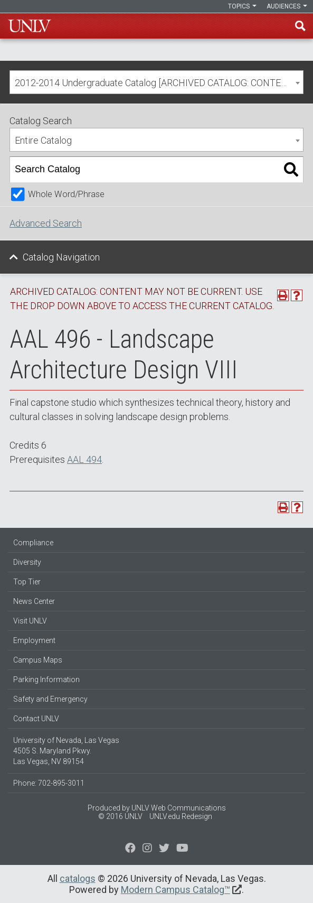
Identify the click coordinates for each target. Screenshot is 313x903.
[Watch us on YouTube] (182, 849)
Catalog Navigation (61, 257)
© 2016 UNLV (120, 816)
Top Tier (27, 582)
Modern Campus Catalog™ (175, 889)
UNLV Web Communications (178, 808)
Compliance (33, 542)
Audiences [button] (287, 6)
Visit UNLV (30, 621)
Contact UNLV (36, 718)
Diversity (27, 562)
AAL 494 (84, 459)
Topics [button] (242, 6)
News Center (34, 601)
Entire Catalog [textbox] (43, 140)
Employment (34, 640)
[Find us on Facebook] (130, 849)
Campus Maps (37, 660)
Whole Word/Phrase (66, 194)
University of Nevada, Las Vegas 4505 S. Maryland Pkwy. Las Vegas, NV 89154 (66, 751)
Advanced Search (46, 223)
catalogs (78, 878)
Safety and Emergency (50, 699)
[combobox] (156, 82)
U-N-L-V (29, 26)
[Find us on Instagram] (164, 849)
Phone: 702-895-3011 (48, 783)
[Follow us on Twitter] (147, 849)
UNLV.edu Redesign (180, 816)
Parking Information (46, 679)
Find (300, 26)
